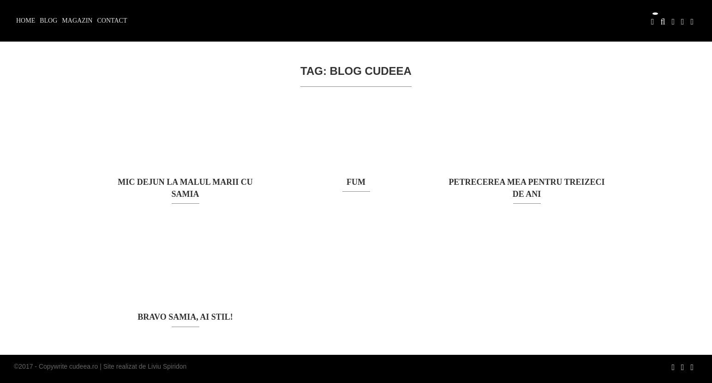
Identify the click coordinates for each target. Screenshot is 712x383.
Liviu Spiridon (167, 366)
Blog (48, 20)
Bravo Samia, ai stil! (185, 317)
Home (25, 20)
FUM (356, 182)
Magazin (77, 20)
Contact (112, 20)
